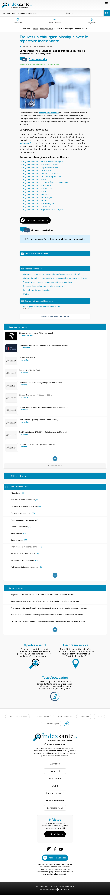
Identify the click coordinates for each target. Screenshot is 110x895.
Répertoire (18, 21)
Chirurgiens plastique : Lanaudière (35, 185)
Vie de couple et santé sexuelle (25, 553)
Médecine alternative (21, 526)
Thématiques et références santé (36, 46)
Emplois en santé (55, 793)
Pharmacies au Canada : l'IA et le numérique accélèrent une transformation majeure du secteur (49, 608)
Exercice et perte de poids (23, 513)
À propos (55, 763)
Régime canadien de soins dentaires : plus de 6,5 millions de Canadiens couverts (43, 594)
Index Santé (25, 143)
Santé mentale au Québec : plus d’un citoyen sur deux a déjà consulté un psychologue (45, 601)
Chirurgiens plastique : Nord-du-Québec (38, 203)
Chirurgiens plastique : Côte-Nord (35, 170)
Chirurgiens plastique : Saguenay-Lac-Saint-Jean (41, 209)
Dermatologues (52, 723)
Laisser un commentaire (37, 220)
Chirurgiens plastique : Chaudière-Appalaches (41, 176)
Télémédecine (43, 716)
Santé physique (19, 540)
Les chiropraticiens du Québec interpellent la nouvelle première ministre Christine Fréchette (48, 621)
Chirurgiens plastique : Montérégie (36, 197)
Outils (55, 785)
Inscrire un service (57, 857)
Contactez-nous (55, 807)
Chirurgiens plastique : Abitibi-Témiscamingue (41, 161)
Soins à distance (55, 21)
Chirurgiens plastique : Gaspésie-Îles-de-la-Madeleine (44, 182)
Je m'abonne (57, 834)
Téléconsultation (18, 476)
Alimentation (17, 493)
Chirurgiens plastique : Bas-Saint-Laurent (39, 164)
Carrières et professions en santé (26, 506)
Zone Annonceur (55, 800)
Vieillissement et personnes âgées (26, 567)
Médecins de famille (18, 716)
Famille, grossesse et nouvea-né (25, 520)
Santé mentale (18, 533)
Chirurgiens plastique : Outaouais (35, 206)
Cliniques (85, 716)
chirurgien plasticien (49, 112)
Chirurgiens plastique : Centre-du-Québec (39, 173)
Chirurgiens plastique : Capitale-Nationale (39, 167)
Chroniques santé (46, 29)
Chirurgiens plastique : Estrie (33, 179)
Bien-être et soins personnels (24, 500)
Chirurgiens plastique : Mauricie (34, 194)
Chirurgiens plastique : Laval (33, 191)
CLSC (101, 716)
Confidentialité (70, 886)
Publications (55, 778)
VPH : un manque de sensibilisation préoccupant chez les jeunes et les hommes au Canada (47, 614)
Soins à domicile (65, 716)
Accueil (35, 29)
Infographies (92, 21)
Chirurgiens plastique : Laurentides (36, 188)
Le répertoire (55, 771)
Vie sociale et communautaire (24, 560)
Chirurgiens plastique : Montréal (35, 200)
